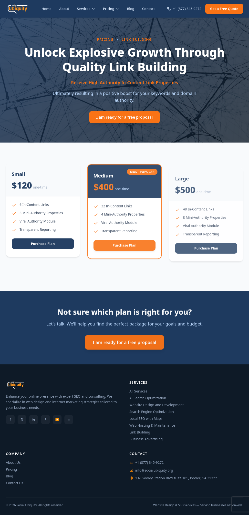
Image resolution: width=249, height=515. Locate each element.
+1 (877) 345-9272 (184, 8)
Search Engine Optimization (151, 411)
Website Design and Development (156, 404)
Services (86, 8)
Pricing (111, 8)
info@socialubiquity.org (154, 470)
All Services (138, 391)
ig (33, 419)
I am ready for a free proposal (124, 117)
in (68, 419)
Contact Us (14, 483)
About (64, 8)
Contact (148, 8)
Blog (130, 8)
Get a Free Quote (224, 8)
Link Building (139, 432)
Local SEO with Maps (146, 418)
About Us (13, 462)
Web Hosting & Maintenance (152, 425)
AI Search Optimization (147, 398)
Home (46, 8)
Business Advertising (146, 439)
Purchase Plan (43, 252)
